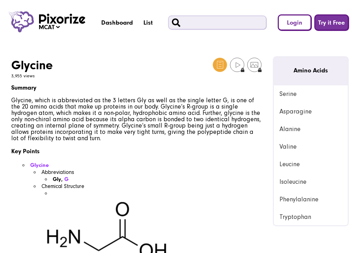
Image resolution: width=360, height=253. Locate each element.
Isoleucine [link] (293, 182)
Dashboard (117, 22)
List (148, 22)
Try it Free (331, 22)
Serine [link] (288, 94)
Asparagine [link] (295, 111)
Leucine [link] (289, 164)
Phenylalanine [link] (299, 199)
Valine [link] (288, 146)
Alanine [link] (290, 129)
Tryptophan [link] (295, 217)
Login (294, 22)
